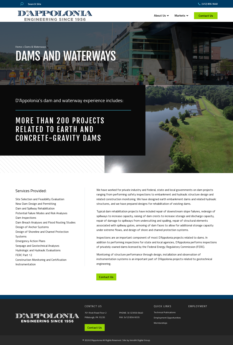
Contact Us (206, 15)
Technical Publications (164, 312)
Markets (181, 15)
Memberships (160, 323)
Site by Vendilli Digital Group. (136, 340)
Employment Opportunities (167, 317)
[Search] (21, 4)
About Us (161, 15)
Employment (197, 306)
